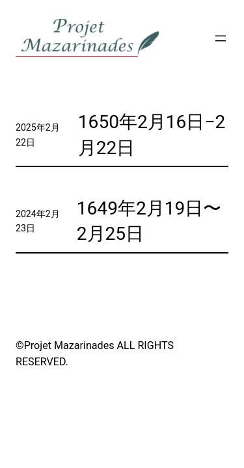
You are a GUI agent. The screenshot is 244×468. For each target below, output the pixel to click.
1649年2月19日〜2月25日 (149, 221)
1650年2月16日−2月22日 (151, 134)
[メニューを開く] (220, 38)
